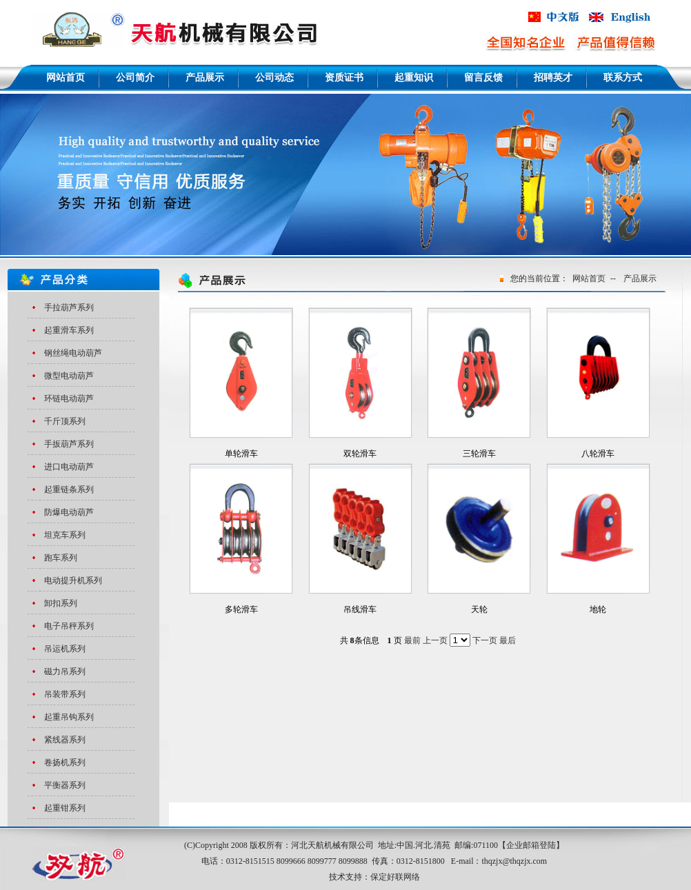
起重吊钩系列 (69, 717)
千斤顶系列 (65, 421)
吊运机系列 (65, 649)
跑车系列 (60, 558)
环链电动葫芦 (69, 398)
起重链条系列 (69, 489)
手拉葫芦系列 (69, 307)
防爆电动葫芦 (69, 512)
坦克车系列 (65, 535)
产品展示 (640, 278)
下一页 (484, 640)
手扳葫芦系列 (69, 444)
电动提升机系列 (73, 580)
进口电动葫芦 (69, 467)
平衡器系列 (65, 785)
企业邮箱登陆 (531, 845)
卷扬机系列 (65, 762)
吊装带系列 (65, 694)
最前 (412, 640)
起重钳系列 (65, 808)
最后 (507, 640)
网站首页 (588, 278)
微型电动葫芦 (69, 376)
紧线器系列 (65, 740)
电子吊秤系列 (69, 626)
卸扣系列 (60, 603)
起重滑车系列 (69, 330)
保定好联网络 (395, 877)
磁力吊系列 (65, 671)
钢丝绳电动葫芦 (73, 353)
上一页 (435, 640)
